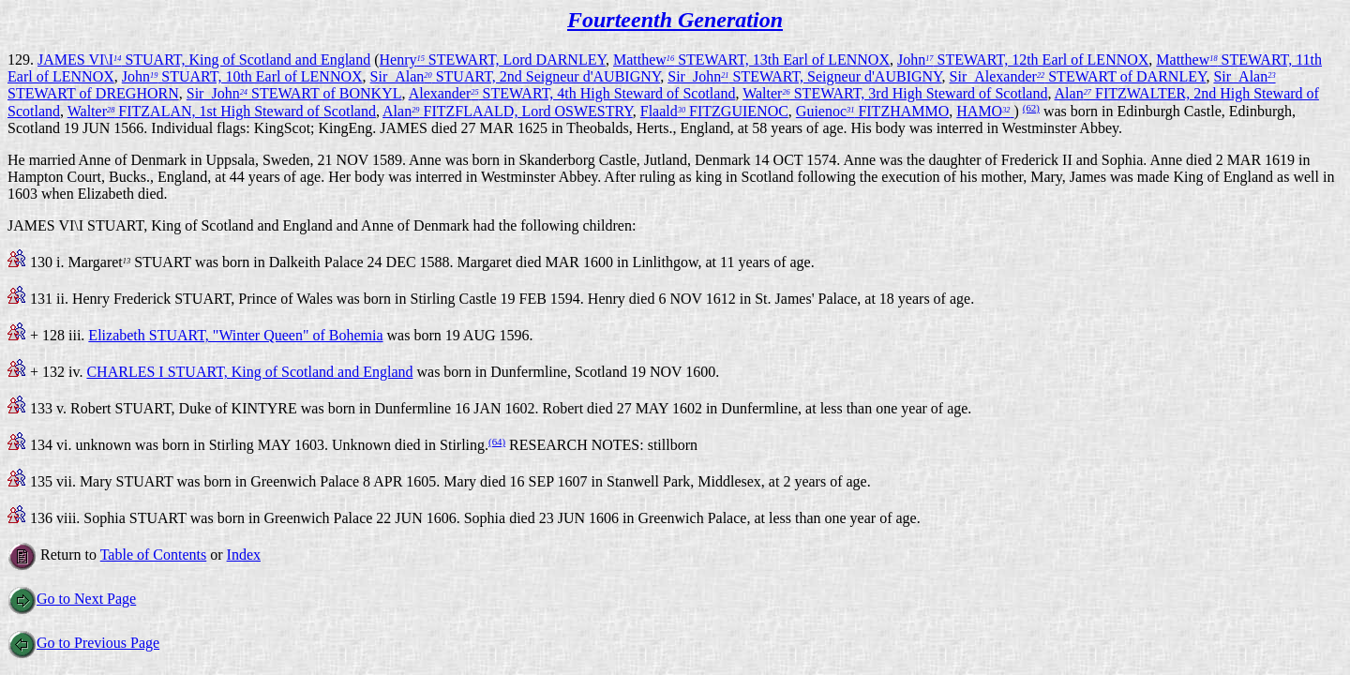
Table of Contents (153, 554)
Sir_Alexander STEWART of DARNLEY (1078, 76)
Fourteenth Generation (675, 20)
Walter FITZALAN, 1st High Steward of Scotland (222, 111)
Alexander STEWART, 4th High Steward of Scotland (572, 93)
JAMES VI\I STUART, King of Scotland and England (204, 60)
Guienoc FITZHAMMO (872, 111)
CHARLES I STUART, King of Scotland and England (249, 372)
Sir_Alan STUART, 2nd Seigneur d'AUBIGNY (515, 76)
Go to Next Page (72, 599)
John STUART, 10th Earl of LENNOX (242, 76)
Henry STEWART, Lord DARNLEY (493, 60)
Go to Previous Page (83, 643)
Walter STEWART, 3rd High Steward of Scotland (894, 93)
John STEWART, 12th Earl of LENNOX (1022, 60)
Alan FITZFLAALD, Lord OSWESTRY (507, 111)
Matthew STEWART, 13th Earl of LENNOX (751, 60)
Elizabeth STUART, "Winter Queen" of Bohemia (235, 335)
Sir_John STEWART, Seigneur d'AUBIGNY (804, 76)
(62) (1031, 107)
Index (244, 554)
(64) (496, 441)
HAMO (984, 111)
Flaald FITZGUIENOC (714, 111)
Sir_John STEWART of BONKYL (294, 93)
